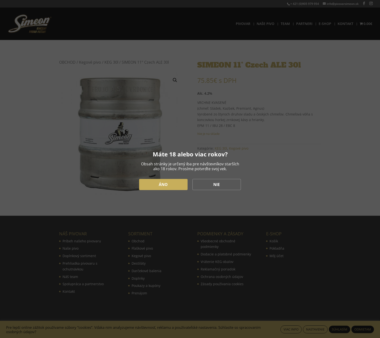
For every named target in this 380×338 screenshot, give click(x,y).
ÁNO (163, 184)
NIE (216, 184)
